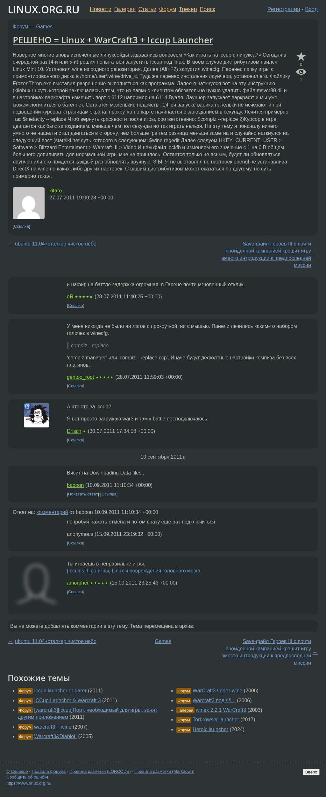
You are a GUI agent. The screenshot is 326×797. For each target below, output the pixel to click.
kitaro (55, 190)
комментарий (52, 512)
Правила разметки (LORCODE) (100, 771)
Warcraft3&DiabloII (55, 736)
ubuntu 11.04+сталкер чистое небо (55, 243)
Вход (311, 9)
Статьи (147, 9)
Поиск (207, 9)
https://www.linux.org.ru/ (28, 783)
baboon (75, 485)
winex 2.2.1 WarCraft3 (221, 710)
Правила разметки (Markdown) (164, 771)
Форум (167, 9)
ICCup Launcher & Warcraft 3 (67, 700)
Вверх (311, 772)
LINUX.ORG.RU (44, 9)
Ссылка (21, 226)
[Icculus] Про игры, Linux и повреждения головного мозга (133, 570)
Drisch (74, 431)
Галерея (125, 9)
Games (44, 26)
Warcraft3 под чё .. (214, 700)
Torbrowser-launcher (216, 719)
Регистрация (283, 9)
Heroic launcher (210, 729)
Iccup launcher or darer (60, 690)
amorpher (78, 583)
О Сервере (17, 771)
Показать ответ (83, 494)
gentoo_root (80, 377)
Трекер (188, 9)
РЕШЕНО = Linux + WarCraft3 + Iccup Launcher (113, 40)
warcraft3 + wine (52, 727)
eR (70, 296)
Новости (100, 9)
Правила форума (49, 771)
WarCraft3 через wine (217, 690)
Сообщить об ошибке (27, 777)
